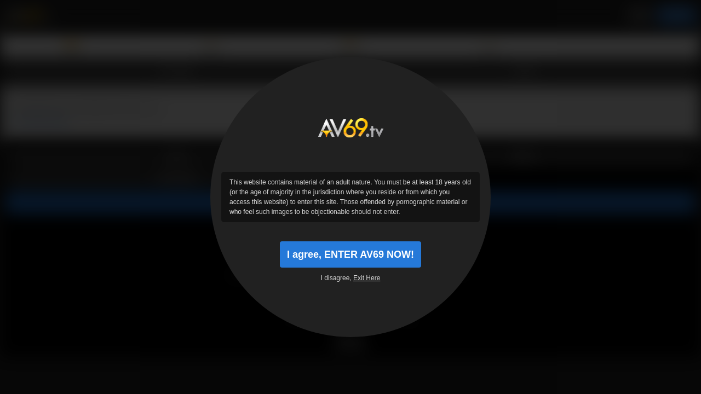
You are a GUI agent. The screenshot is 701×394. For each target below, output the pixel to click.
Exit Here (366, 278)
